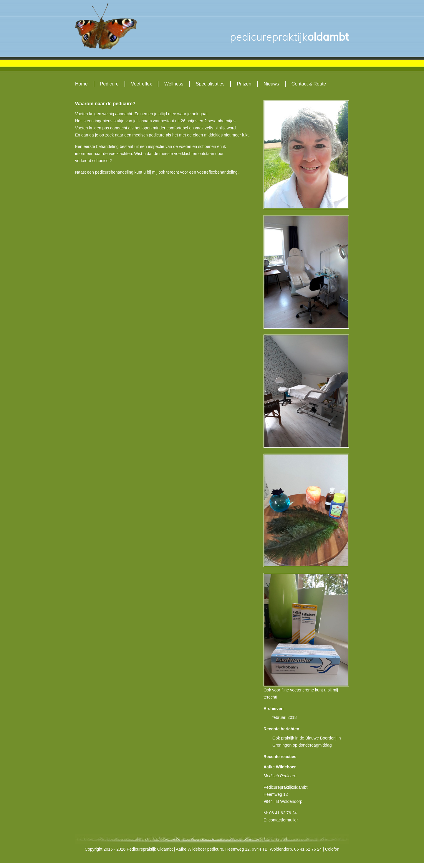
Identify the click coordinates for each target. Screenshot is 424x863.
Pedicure (109, 83)
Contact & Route (309, 83)
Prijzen (244, 83)
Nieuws (271, 83)
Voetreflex (141, 83)
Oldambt (289, 36)
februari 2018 (284, 717)
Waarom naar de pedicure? (105, 103)
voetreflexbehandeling (217, 172)
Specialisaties (210, 83)
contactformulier (283, 820)
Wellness (173, 83)
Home (81, 83)
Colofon (332, 849)
